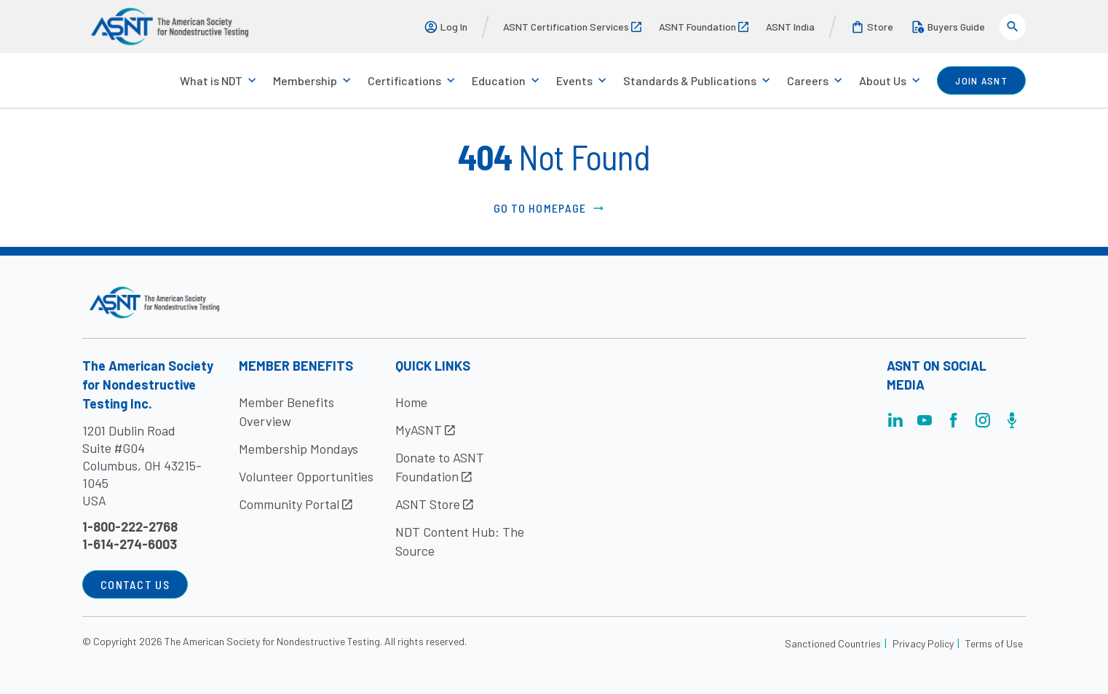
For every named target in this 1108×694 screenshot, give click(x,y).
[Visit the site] (154, 302)
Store (871, 27)
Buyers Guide (948, 27)
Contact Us (135, 584)
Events (574, 80)
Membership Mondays (298, 449)
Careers (807, 80)
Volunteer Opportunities (306, 476)
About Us (882, 80)
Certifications (404, 80)
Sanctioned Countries (833, 643)
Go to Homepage (550, 208)
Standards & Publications (689, 80)
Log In (445, 27)
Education (499, 80)
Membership (305, 80)
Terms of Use (994, 643)
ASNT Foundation (703, 26)
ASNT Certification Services (572, 26)
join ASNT (981, 80)
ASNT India (790, 26)
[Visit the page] (895, 424)
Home (411, 402)
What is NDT (211, 80)
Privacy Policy (923, 643)
